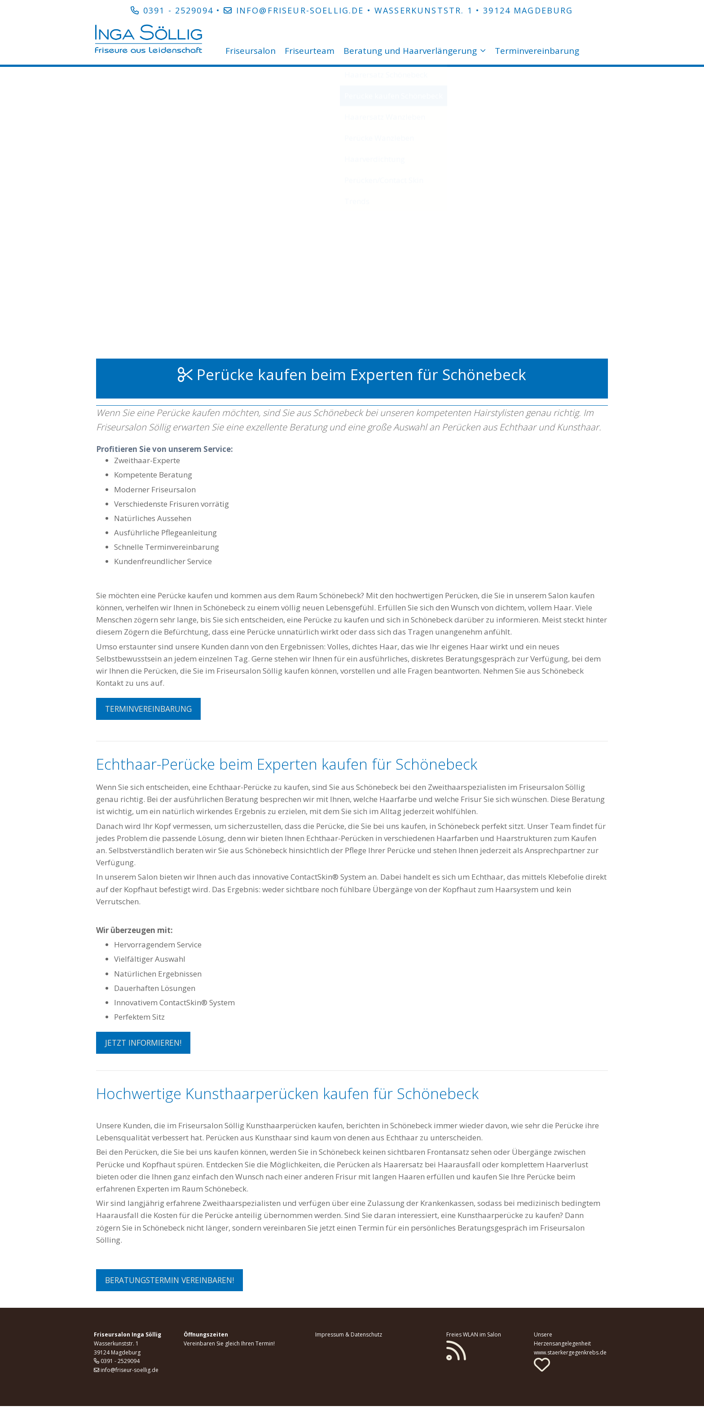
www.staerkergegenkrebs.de (570, 1357)
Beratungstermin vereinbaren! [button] (173, 1283)
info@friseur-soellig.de (300, 10)
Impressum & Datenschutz (348, 1339)
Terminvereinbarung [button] (151, 708)
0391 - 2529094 (178, 10)
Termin (264, 1348)
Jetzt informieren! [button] (145, 1044)
